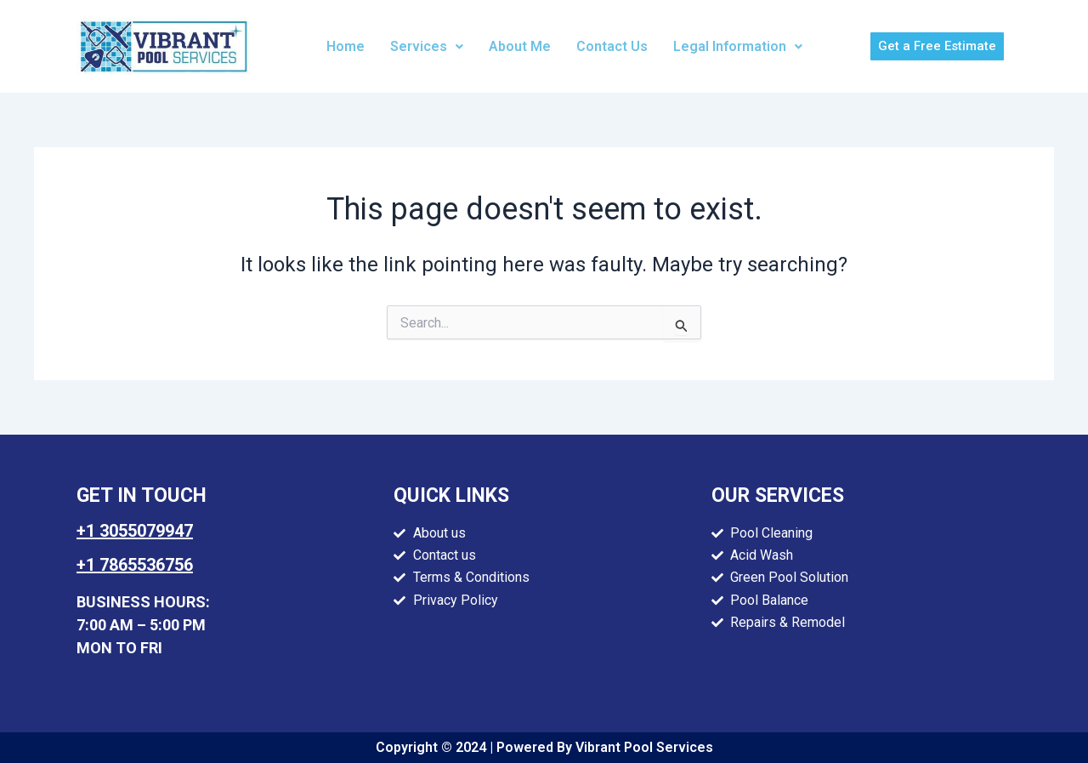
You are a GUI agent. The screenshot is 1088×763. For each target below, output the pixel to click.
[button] (426, 46)
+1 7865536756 (134, 565)
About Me (520, 46)
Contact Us (612, 46)
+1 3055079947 (134, 531)
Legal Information (737, 46)
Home (345, 46)
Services (426, 46)
